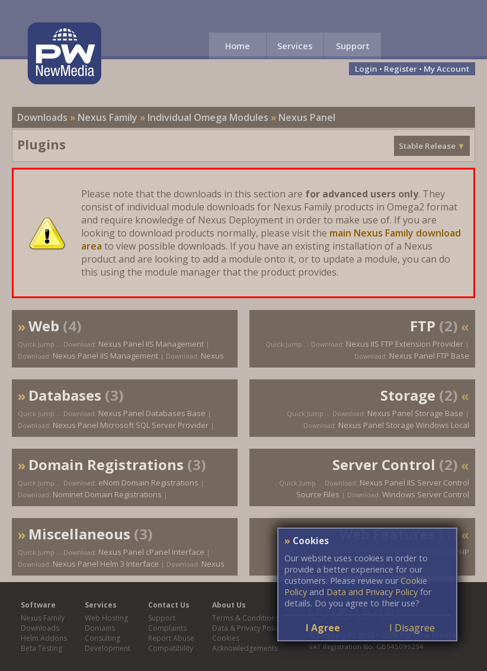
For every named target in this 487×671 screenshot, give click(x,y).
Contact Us (169, 605)
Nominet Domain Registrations (107, 494)
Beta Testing (41, 648)
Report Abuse (171, 638)
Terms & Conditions (245, 618)
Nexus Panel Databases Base (152, 413)
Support (353, 46)
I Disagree (412, 627)
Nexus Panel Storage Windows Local (403, 425)
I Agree (323, 627)
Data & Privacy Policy (247, 628)
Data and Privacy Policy (372, 591)
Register (400, 68)
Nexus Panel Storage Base (415, 413)
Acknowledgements (245, 648)
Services (295, 46)
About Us (229, 605)
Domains (100, 628)
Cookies (225, 638)
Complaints (167, 628)
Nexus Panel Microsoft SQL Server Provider (131, 425)
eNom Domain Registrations (148, 482)
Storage (407, 395)
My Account (446, 68)
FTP (422, 326)
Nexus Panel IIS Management (151, 343)
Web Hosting (106, 618)
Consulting (102, 638)
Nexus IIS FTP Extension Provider (404, 343)
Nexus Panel (306, 117)
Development (107, 648)
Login (366, 68)
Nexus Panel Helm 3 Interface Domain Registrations (121, 569)
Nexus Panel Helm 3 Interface (106, 563)
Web (43, 326)
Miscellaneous (79, 534)
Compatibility (170, 648)
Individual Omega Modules (208, 117)
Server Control (383, 464)
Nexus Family (107, 117)
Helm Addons (44, 638)
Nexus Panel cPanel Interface (151, 552)
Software (38, 605)
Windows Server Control (425, 494)
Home (237, 46)
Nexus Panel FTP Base (429, 355)
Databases (64, 395)
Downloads (42, 117)
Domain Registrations (106, 464)
